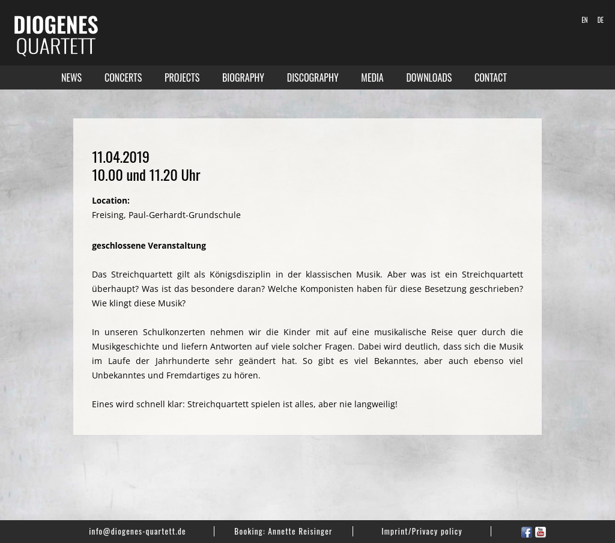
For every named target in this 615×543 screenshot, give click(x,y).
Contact (490, 77)
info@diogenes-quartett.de (137, 531)
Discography (313, 77)
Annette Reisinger (300, 531)
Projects (182, 77)
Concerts (123, 77)
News (71, 77)
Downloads (429, 77)
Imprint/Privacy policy (421, 531)
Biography (243, 77)
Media (372, 77)
